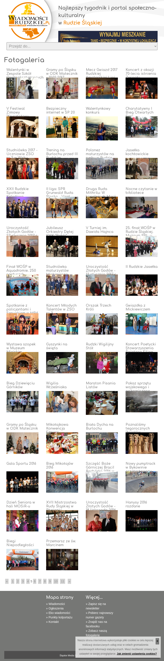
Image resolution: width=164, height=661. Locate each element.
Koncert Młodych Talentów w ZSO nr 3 (61, 309)
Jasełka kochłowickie (137, 152)
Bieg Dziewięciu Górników (20, 385)
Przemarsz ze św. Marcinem (61, 543)
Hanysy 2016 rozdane (136, 504)
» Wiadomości (55, 604)
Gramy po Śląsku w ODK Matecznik (22, 426)
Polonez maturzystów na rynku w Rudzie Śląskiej (100, 156)
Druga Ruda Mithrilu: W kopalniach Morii (101, 193)
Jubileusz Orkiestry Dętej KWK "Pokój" (59, 232)
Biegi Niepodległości (20, 543)
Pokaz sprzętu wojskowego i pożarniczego (138, 387)
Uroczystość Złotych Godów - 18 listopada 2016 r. (101, 508)
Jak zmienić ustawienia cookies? (137, 653)
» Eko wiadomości (58, 613)
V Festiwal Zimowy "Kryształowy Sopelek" (17, 114)
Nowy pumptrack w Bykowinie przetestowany (140, 467)
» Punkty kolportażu (59, 617)
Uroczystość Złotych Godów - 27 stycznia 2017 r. (22, 232)
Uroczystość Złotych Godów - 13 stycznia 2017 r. (101, 270)
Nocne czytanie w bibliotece (141, 191)
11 (62, 581)
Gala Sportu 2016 (21, 464)
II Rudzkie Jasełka (142, 267)
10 (56, 581)
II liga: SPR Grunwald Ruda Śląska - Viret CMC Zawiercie (59, 194)
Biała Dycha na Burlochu (99, 426)
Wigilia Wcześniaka (56, 385)
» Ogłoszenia (55, 608)
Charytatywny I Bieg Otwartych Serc (140, 112)
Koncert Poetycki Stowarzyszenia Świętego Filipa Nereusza (141, 350)
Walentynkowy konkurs (98, 110)
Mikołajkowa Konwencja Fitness (57, 428)
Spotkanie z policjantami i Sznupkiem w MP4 (22, 309)
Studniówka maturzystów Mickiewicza (57, 270)
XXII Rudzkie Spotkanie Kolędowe (17, 193)
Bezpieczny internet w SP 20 (60, 110)
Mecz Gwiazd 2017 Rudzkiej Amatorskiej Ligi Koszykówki (101, 75)
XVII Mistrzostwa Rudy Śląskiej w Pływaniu (61, 506)
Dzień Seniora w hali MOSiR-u (20, 504)
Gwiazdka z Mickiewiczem (138, 307)
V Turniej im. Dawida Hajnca (99, 230)
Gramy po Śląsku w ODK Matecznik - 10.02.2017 (62, 73)
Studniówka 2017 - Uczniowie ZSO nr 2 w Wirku (22, 154)
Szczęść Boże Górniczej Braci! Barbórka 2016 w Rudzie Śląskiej (100, 469)
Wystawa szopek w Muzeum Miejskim (21, 348)
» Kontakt (52, 621)
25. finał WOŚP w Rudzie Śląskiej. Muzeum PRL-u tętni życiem (140, 233)
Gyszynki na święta (56, 346)
